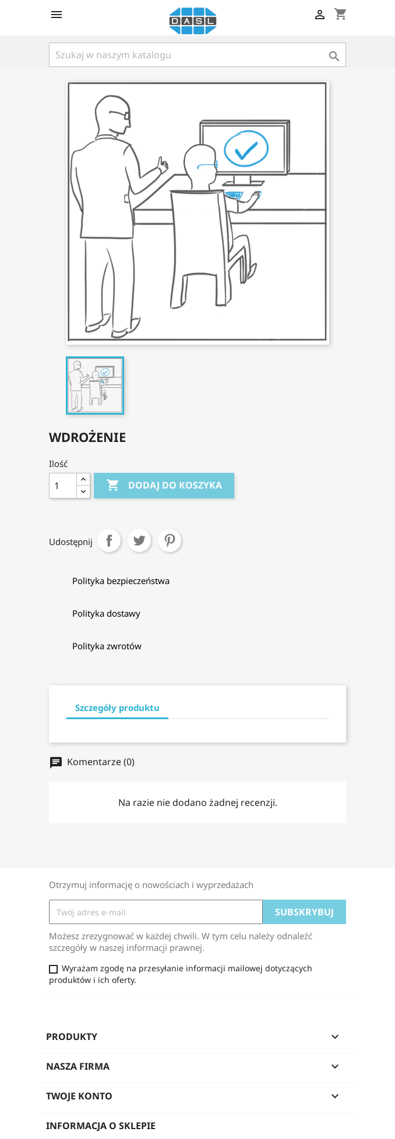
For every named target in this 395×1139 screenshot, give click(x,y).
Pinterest (169, 540)
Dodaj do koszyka (164, 485)
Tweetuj (139, 540)
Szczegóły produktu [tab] (117, 707)
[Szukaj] (197, 55)
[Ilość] (63, 485)
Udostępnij (109, 540)
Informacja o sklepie (101, 1125)
